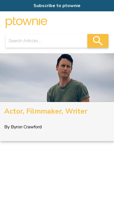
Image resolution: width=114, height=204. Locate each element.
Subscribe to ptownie (57, 6)
